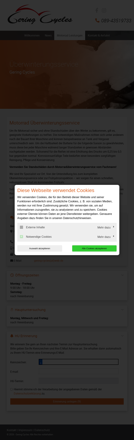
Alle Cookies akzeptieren (94, 248)
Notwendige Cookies (36, 236)
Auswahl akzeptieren (39, 248)
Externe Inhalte (32, 227)
